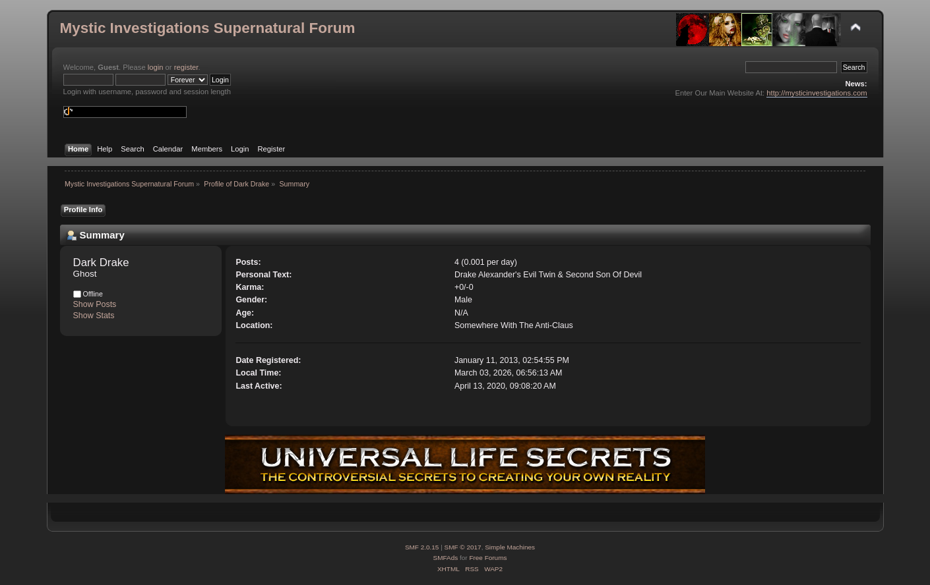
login (156, 67)
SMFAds (445, 557)
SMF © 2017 (463, 547)
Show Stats (94, 315)
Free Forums (488, 557)
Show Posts (95, 304)
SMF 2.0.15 (422, 547)
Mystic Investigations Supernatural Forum (208, 28)
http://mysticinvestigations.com (816, 93)
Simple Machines (510, 547)
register (186, 67)
